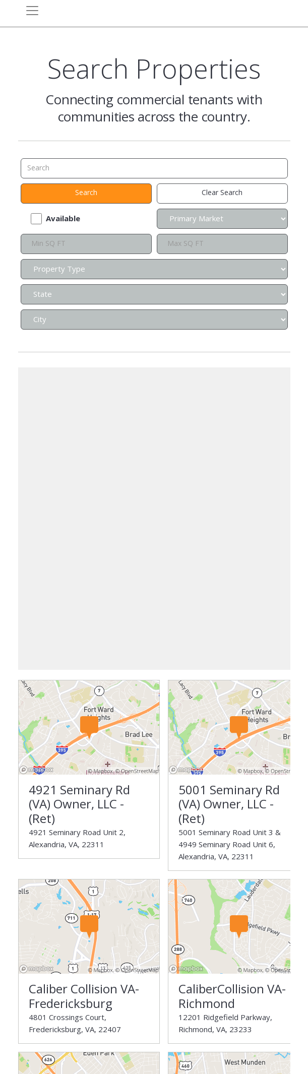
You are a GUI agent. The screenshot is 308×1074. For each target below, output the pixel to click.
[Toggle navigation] (32, 11)
